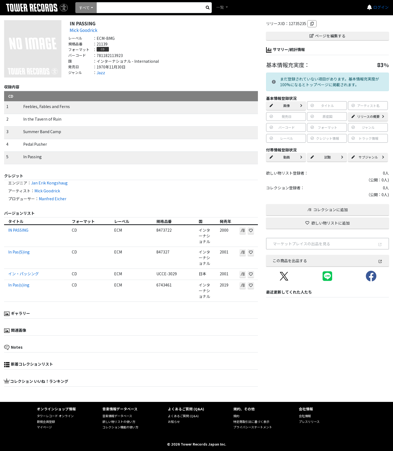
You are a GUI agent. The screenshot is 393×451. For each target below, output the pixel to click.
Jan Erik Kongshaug (49, 183)
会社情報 (305, 416)
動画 (286, 157)
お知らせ (174, 421)
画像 (286, 105)
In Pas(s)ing (18, 285)
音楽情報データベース (117, 416)
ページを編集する (327, 35)
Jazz (101, 72)
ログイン (381, 7)
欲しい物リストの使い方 (118, 421)
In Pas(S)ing (19, 252)
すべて (84, 7)
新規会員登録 (46, 421)
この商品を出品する (327, 260)
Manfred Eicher (52, 198)
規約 (236, 416)
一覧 (220, 7)
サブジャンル (368, 157)
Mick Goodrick (83, 30)
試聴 (327, 157)
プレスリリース (309, 421)
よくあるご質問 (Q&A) (183, 416)
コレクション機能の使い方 (120, 427)
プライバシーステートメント (252, 427)
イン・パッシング (23, 273)
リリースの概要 (368, 116)
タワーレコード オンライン (55, 416)
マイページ (44, 427)
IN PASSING (18, 230)
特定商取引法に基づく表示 (251, 421)
